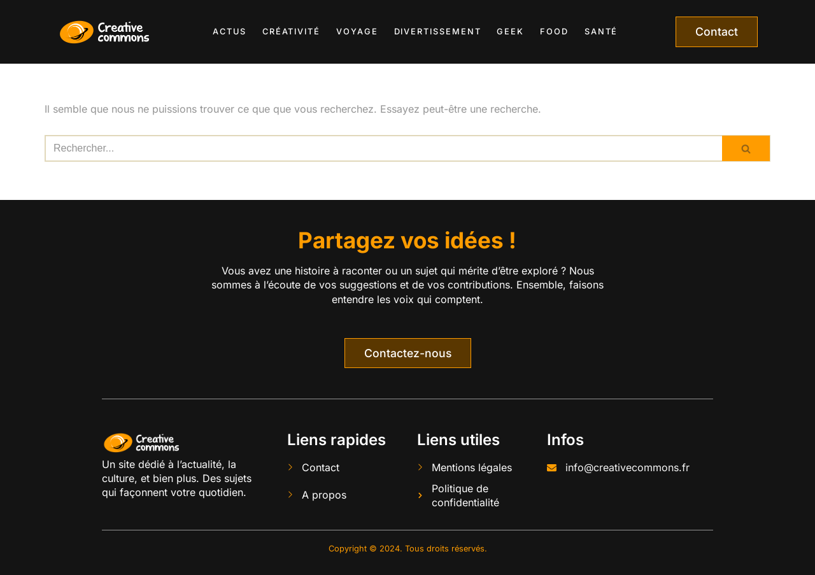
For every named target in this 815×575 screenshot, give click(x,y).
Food (554, 31)
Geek (510, 31)
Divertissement (437, 31)
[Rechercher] (383, 148)
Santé (601, 31)
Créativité (291, 31)
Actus (229, 31)
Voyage (357, 31)
